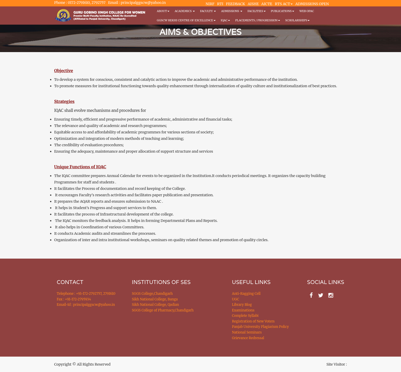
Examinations (243, 310)
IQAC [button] (225, 20)
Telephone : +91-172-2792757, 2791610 (86, 293)
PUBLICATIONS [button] (282, 11)
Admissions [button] (231, 11)
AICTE (266, 4)
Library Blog (242, 304)
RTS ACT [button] (284, 4)
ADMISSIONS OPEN (312, 4)
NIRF (210, 4)
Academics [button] (185, 11)
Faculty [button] (208, 11)
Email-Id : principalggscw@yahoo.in (86, 304)
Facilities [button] (256, 11)
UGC (235, 299)
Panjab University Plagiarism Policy (260, 327)
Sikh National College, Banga (155, 299)
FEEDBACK (235, 4)
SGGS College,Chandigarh (152, 293)
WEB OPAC (306, 11)
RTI (220, 4)
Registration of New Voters (253, 321)
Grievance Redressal (248, 338)
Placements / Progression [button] (257, 20)
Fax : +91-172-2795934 (74, 299)
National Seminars (247, 332)
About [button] (163, 11)
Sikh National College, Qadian (155, 304)
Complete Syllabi (245, 316)
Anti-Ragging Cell (246, 293)
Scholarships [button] (297, 20)
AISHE (253, 4)
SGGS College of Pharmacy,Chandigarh (163, 310)
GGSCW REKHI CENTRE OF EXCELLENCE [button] (186, 20)
